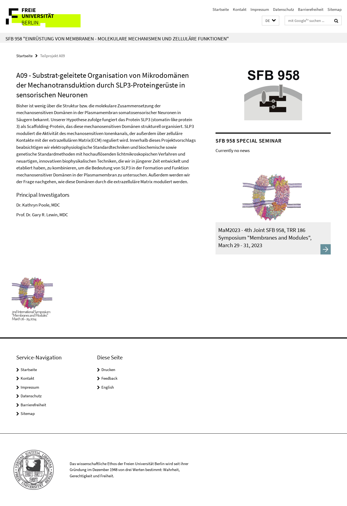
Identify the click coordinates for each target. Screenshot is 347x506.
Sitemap (334, 9)
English (107, 387)
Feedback (109, 378)
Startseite (221, 9)
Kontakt (239, 9)
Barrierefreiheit (310, 9)
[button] (270, 21)
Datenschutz (283, 9)
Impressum (259, 9)
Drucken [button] (108, 369)
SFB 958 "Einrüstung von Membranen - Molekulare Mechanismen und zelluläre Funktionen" (117, 38)
